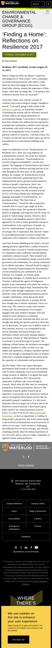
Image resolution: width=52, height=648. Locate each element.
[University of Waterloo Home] (10, 4)
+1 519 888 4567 (28, 489)
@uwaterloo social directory (26, 552)
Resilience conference (12, 109)
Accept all (18, 639)
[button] (38, 4)
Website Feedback (26, 465)
